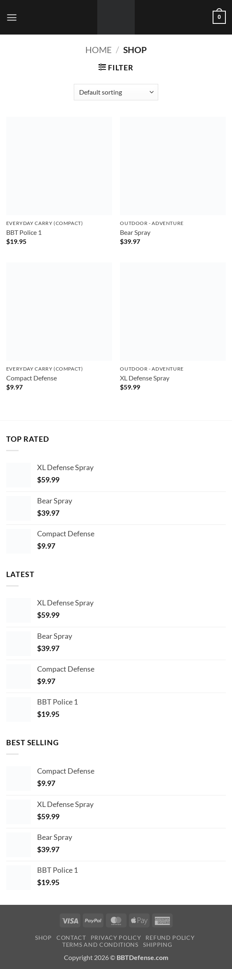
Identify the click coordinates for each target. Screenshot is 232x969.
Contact (71, 937)
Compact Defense (31, 378)
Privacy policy (116, 937)
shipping (157, 944)
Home (98, 49)
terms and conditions (100, 944)
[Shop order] (116, 92)
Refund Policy (170, 937)
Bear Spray (135, 232)
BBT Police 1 (24, 232)
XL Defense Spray (144, 378)
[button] (11, 17)
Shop (43, 937)
